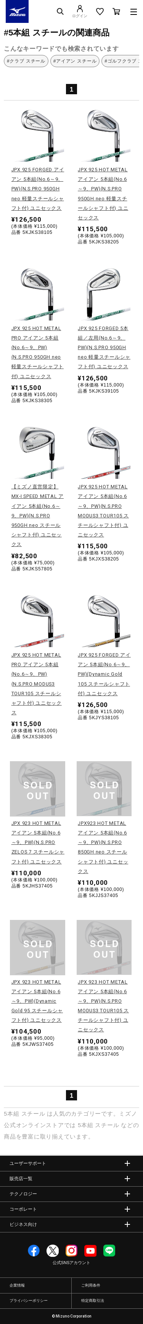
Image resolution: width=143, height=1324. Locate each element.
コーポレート (23, 1209)
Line (109, 1251)
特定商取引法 (92, 1300)
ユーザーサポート (28, 1163)
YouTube (90, 1251)
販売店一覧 (21, 1178)
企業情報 (17, 1285)
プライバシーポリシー (29, 1300)
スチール (33, 1113)
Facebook (34, 1251)
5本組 (11, 1113)
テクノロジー (23, 1194)
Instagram (72, 1251)
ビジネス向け (23, 1224)
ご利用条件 (90, 1285)
